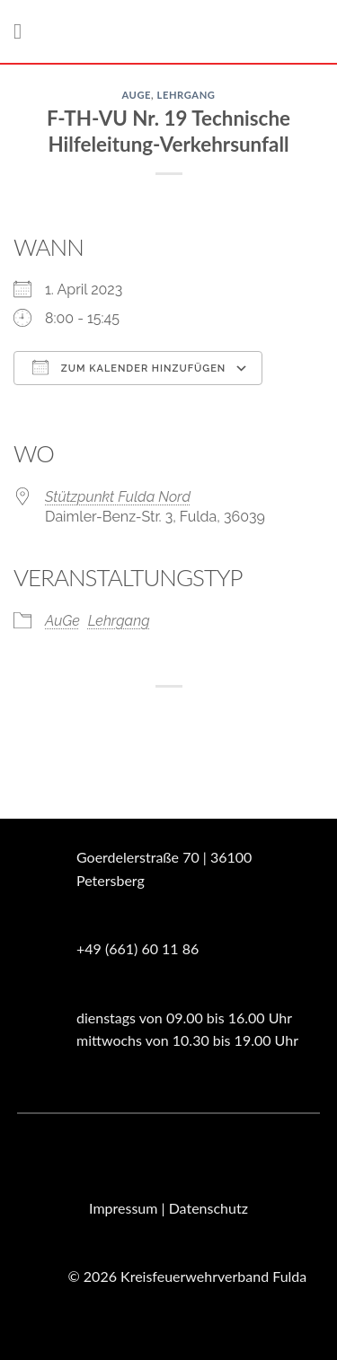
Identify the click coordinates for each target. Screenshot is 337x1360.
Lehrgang (186, 95)
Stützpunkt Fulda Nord (118, 496)
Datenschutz (208, 1207)
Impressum (123, 1207)
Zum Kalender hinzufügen (129, 367)
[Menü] (24, 31)
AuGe (136, 95)
